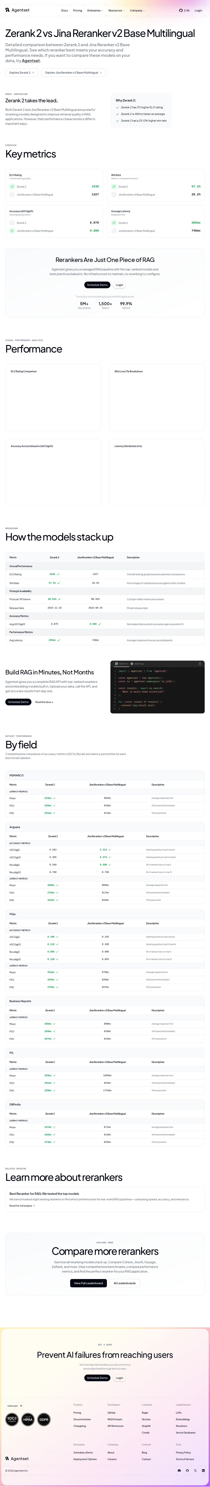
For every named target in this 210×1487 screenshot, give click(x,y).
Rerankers (181, 1426)
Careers (112, 1459)
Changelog (79, 1426)
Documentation (82, 1419)
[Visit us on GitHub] (187, 1471)
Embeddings (183, 1419)
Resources (117, 10)
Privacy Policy (183, 1452)
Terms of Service (185, 1459)
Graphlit (146, 1426)
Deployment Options (85, 1459)
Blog (144, 1452)
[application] (53, 401)
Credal (145, 1432)
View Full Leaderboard (88, 1283)
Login (198, 10)
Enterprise (95, 10)
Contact (146, 1459)
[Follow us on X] (195, 1471)
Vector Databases (186, 1432)
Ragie (145, 1412)
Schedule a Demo (83, 1452)
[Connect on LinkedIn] (203, 1471)
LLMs (178, 1412)
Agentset (31, 60)
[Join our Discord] (179, 1470)
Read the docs (44, 702)
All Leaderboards (125, 1283)
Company (137, 10)
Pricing (77, 10)
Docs (64, 10)
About (111, 1452)
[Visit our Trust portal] (12, 1420)
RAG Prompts (115, 1419)
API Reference (116, 1426)
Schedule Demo (97, 285)
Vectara (146, 1419)
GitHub (111, 1412)
